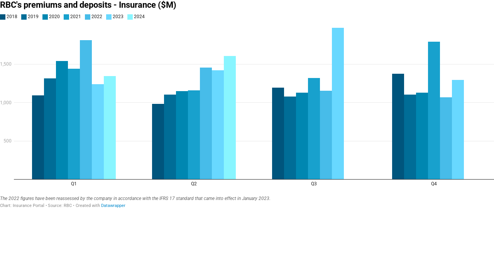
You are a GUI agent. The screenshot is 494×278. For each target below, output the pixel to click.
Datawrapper (113, 205)
